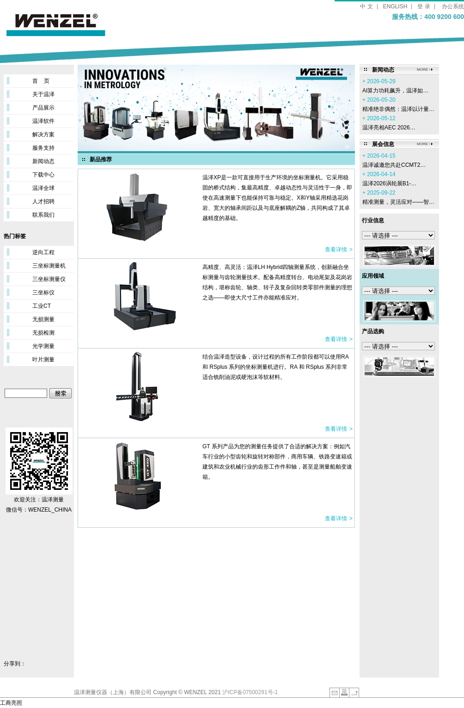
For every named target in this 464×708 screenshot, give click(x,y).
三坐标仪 (43, 292)
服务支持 (43, 148)
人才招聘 (43, 201)
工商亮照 (11, 703)
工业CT (41, 306)
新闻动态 (43, 161)
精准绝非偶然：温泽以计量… (398, 109)
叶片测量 (43, 359)
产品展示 (43, 107)
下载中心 (43, 174)
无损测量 (43, 319)
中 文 (366, 6)
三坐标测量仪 (49, 279)
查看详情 (336, 249)
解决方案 (43, 134)
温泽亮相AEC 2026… (388, 127)
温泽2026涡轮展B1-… (389, 183)
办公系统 (453, 6)
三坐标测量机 (49, 265)
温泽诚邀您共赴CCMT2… (394, 165)
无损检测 (43, 333)
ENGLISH (395, 6)
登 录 (423, 6)
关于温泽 (43, 94)
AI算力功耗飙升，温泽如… (395, 90)
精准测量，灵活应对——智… (398, 202)
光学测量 (43, 346)
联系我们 (43, 215)
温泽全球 (43, 188)
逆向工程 (43, 252)
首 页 (40, 81)
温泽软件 (43, 121)
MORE (422, 69)
